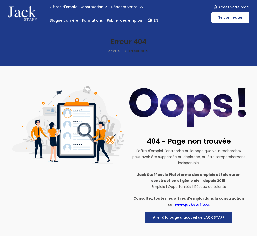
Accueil (114, 51)
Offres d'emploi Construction (78, 6)
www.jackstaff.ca (192, 204)
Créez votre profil (231, 7)
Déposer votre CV (127, 6)
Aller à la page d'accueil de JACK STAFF (189, 217)
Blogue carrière (64, 20)
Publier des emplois (125, 20)
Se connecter (230, 17)
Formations (92, 20)
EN (153, 20)
